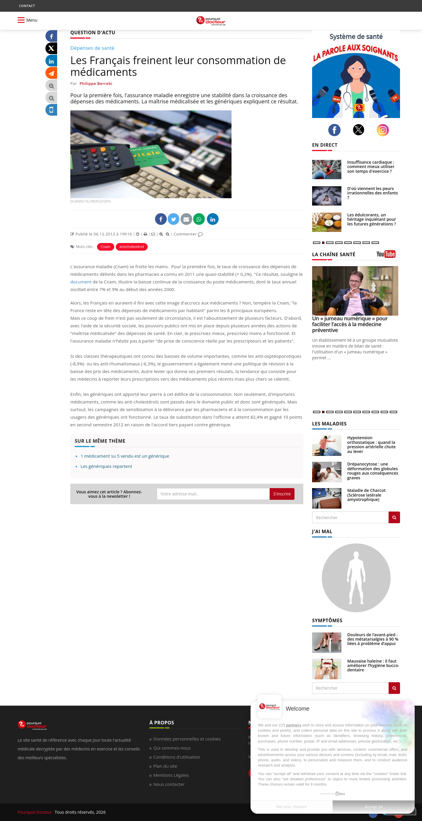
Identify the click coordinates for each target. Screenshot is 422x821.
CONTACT (27, 6)
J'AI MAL (322, 531)
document (80, 282)
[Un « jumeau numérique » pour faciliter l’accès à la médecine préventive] (356, 291)
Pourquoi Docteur (35, 812)
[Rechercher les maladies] (394, 517)
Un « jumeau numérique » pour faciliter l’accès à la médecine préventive (350, 324)
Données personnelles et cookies (187, 739)
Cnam (105, 246)
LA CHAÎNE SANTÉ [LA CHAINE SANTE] (333, 254)
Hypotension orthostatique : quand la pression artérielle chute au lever (371, 444)
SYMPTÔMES (327, 620)
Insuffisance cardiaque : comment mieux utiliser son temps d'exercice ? (370, 166)
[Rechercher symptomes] (394, 688)
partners (293, 725)
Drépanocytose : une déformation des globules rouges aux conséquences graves (372, 470)
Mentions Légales (171, 775)
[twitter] (360, 130)
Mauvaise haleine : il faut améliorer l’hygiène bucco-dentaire (373, 665)
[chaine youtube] (388, 256)
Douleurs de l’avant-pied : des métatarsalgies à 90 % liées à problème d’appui (373, 639)
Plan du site (165, 766)
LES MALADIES (329, 423)
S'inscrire (282, 494)
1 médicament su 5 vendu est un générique (125, 456)
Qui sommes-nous (171, 748)
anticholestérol (132, 246)
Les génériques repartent (106, 466)
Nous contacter (169, 784)
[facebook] (336, 130)
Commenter (188, 234)
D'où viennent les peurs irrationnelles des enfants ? (372, 193)
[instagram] (384, 130)
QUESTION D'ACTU (92, 32)
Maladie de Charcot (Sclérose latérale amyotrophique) (366, 495)
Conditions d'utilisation (176, 757)
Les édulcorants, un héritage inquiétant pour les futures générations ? (371, 219)
